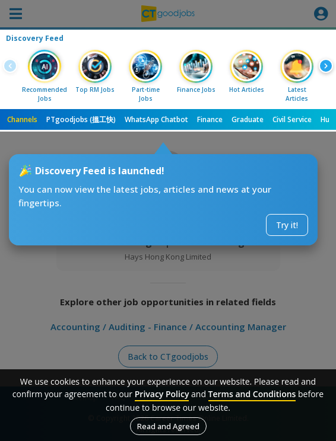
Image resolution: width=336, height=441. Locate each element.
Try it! (287, 225)
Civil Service (292, 119)
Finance (210, 119)
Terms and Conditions (252, 394)
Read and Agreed (168, 426)
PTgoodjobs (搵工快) (81, 119)
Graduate (248, 119)
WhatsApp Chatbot (156, 119)
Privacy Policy (162, 394)
